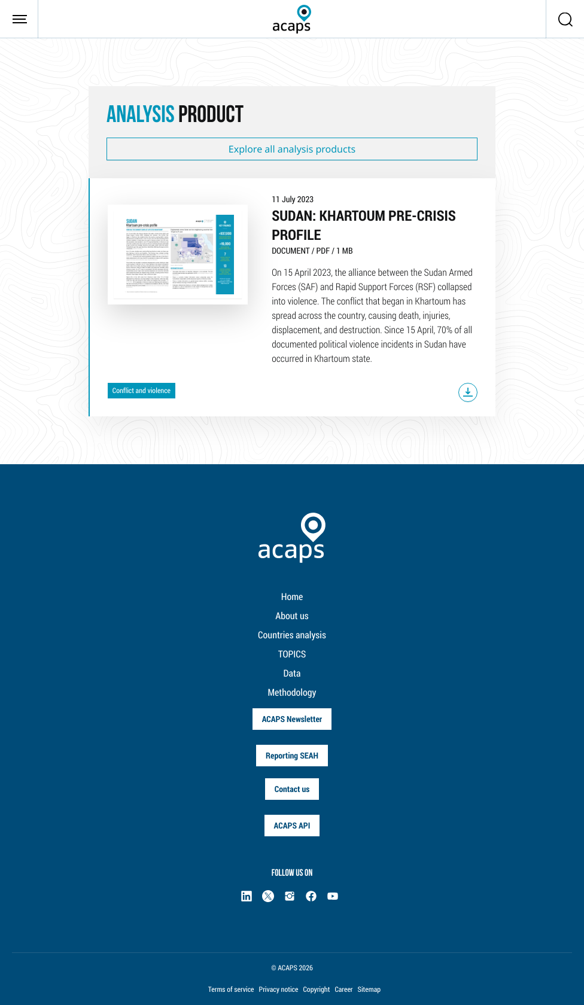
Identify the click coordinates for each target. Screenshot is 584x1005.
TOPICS (292, 654)
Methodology (292, 692)
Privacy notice (279, 989)
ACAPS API (292, 825)
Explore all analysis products (292, 149)
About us (291, 616)
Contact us (292, 788)
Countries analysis (292, 635)
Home (292, 596)
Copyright (316, 989)
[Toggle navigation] (19, 19)
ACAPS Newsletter (292, 718)
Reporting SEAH (292, 755)
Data (292, 673)
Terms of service (231, 989)
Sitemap (369, 989)
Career (343, 989)
